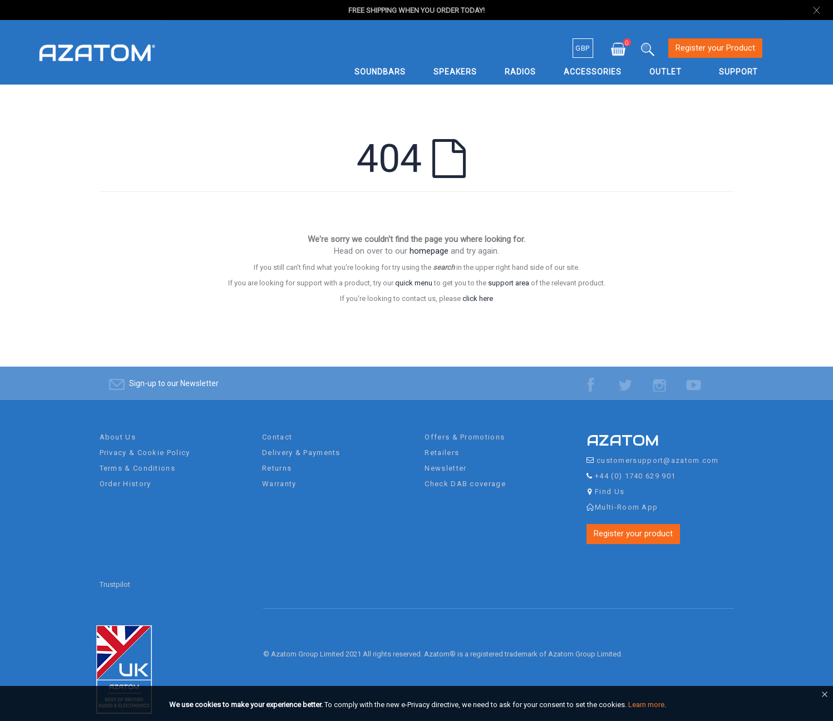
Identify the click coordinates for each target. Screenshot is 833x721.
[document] (418, 705)
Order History (125, 474)
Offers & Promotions (465, 427)
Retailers (442, 442)
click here (477, 298)
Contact (277, 427)
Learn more (646, 704)
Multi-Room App (626, 497)
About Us (118, 427)
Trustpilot (115, 574)
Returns (277, 458)
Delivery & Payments (301, 442)
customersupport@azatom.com (658, 450)
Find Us (609, 481)
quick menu (413, 283)
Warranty (279, 474)
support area (508, 283)
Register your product (633, 523)
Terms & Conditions (137, 458)
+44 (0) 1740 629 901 (635, 466)
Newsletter (445, 458)
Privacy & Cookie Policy (145, 442)
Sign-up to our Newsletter (174, 373)
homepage (429, 251)
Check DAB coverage (465, 474)
